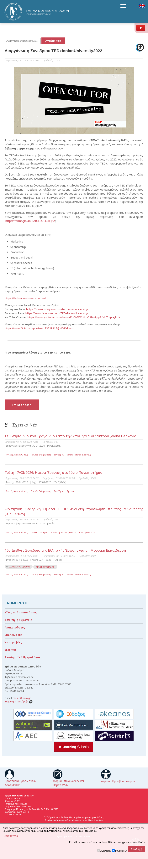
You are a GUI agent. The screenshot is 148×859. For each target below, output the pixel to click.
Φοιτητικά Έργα (39, 532)
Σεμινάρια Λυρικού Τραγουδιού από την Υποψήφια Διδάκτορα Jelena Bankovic (70, 436)
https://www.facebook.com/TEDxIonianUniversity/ (56, 313)
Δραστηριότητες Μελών (63, 532)
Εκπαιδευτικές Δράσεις (78, 454)
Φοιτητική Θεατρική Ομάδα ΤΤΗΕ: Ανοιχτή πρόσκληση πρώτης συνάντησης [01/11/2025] (74, 511)
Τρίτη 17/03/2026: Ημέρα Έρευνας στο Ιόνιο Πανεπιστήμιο (53, 472)
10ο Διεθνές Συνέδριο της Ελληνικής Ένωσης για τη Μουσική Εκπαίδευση (65, 550)
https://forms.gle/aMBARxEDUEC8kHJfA (30, 221)
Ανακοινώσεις (15, 627)
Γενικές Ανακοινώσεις (17, 454)
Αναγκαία (105, 850)
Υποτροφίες (13, 642)
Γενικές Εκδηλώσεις (41, 454)
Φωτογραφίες (45, 567)
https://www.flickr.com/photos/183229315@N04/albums (40, 328)
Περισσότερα (10, 836)
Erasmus (11, 649)
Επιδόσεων (121, 850)
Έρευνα (70, 491)
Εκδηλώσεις (13, 635)
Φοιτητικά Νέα (87, 532)
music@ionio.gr (22, 698)
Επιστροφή (22, 405)
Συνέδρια (59, 454)
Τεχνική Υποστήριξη (19, 701)
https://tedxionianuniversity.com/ (25, 298)
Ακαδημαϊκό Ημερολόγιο (22, 657)
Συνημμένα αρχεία (19, 566)
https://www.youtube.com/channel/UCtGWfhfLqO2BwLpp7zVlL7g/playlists (74, 317)
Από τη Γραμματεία (19, 620)
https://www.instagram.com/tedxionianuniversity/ (57, 309)
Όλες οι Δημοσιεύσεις (21, 612)
